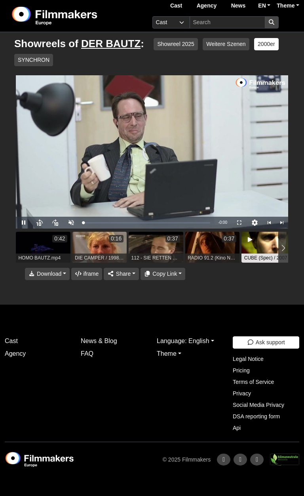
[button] (283, 248)
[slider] (146, 222)
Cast (176, 5)
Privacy (242, 393)
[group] (43, 247)
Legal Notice (248, 359)
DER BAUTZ (111, 44)
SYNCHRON (33, 60)
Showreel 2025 (175, 44)
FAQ (87, 353)
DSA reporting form (256, 416)
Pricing (241, 370)
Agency (207, 5)
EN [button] (262, 5)
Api (237, 428)
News (238, 5)
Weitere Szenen (225, 44)
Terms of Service (253, 382)
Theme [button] (285, 5)
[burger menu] (290, 22)
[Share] (121, 274)
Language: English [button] (183, 341)
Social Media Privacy (258, 405)
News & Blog (99, 341)
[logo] (74, 16)
